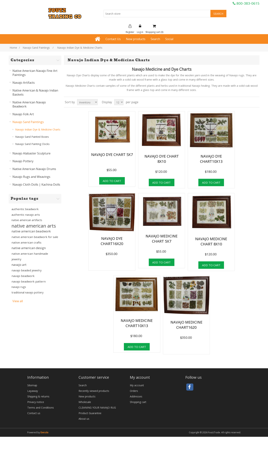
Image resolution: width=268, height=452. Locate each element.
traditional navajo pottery (27, 292)
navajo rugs (19, 287)
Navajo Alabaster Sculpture (31, 153)
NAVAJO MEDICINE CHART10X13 (137, 323)
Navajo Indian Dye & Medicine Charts (37, 129)
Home (13, 47)
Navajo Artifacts (23, 83)
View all (17, 301)
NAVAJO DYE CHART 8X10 (161, 159)
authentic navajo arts (26, 214)
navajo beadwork (23, 276)
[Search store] (157, 13)
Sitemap (32, 385)
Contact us (33, 413)
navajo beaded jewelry (27, 270)
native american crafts (26, 242)
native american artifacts (27, 220)
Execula (44, 432)
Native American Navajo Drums (34, 169)
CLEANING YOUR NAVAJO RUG (97, 407)
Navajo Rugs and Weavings (31, 177)
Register (130, 29)
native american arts (34, 226)
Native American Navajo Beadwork (29, 104)
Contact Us (113, 39)
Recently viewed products (94, 391)
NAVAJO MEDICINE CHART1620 (186, 325)
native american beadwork (31, 231)
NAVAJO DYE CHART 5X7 (112, 154)
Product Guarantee (90, 413)
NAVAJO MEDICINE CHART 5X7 (162, 239)
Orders (134, 391)
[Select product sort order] (87, 102)
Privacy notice (35, 402)
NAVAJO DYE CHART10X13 (211, 159)
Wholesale (85, 402)
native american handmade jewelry (30, 256)
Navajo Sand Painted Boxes (32, 136)
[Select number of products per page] (119, 102)
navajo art (19, 264)
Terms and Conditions (40, 407)
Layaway (32, 391)
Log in (140, 29)
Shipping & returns (38, 396)
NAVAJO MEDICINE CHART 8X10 (211, 241)
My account (137, 385)
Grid (249, 102)
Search (155, 39)
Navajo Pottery (22, 161)
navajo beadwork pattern (29, 281)
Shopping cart (138, 402)
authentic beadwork (25, 209)
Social (169, 39)
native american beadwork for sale (35, 237)
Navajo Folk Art (23, 114)
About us (84, 418)
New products (135, 39)
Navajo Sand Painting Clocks (32, 144)
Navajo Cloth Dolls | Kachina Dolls (36, 184)
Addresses (136, 396)
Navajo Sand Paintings (28, 122)
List (256, 102)
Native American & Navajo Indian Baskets (35, 92)
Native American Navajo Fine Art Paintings (34, 73)
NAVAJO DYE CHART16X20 (112, 241)
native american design (29, 248)
